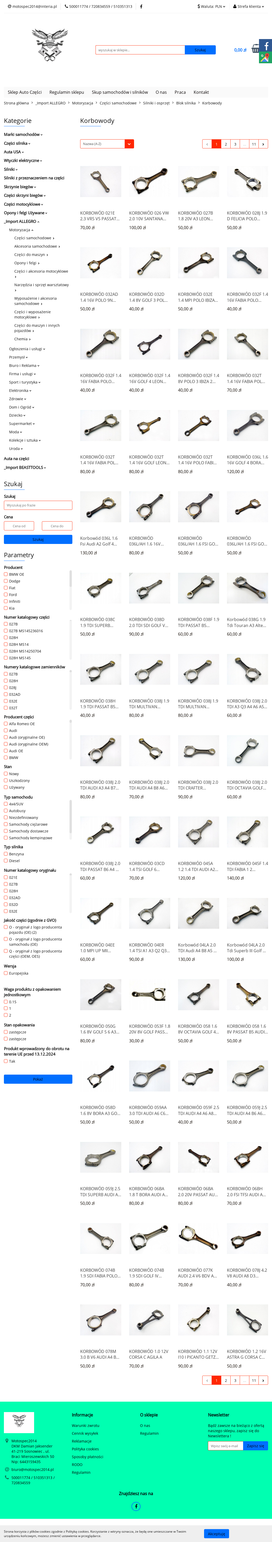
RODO (77, 1464)
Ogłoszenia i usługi (27, 348)
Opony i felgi (27, 262)
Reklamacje (82, 1441)
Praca (180, 92)
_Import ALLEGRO (21, 221)
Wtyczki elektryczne (23, 160)
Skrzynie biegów (20, 186)
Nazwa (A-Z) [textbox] (92, 143)
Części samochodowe (34, 237)
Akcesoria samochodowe (37, 246)
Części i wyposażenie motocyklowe (32, 314)
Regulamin (81, 1472)
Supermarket (22, 423)
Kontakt (201, 92)
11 (254, 144)
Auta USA (14, 151)
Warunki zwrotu (85, 1425)
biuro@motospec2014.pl (32, 1469)
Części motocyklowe (23, 204)
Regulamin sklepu (66, 92)
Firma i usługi (22, 373)
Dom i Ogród (21, 407)
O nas (161, 92)
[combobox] (107, 143)
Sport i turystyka (25, 382)
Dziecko (17, 415)
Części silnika (17, 143)
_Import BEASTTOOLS (25, 467)
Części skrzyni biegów (25, 195)
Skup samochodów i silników (120, 92)
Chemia (22, 338)
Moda (15, 431)
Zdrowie (17, 398)
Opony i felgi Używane (25, 212)
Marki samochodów (23, 134)
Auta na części (16, 458)
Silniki (11, 169)
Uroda (16, 448)
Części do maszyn (31, 254)
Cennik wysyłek (85, 1433)
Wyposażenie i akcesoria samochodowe (35, 301)
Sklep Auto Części (25, 92)
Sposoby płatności (87, 1456)
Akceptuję (216, 1533)
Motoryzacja (21, 229)
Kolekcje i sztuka (25, 440)
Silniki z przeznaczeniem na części (34, 177)
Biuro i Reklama (24, 365)
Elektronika (20, 390)
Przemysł (18, 357)
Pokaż (38, 1079)
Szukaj (38, 539)
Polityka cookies (85, 1448)
